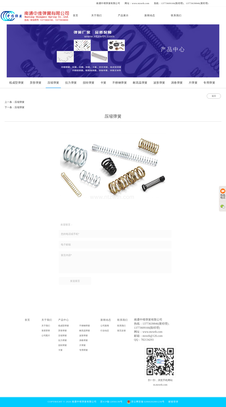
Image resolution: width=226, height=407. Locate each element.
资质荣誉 (45, 332)
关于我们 (46, 321)
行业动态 (104, 332)
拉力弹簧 (62, 342)
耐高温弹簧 (84, 332)
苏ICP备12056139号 (111, 401)
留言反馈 (121, 332)
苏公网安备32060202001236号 (146, 401)
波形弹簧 (83, 337)
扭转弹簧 (62, 346)
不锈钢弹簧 (84, 327)
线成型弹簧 (63, 327)
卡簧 (60, 351)
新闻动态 (105, 321)
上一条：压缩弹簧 (14, 102)
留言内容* (115, 264)
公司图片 (45, 337)
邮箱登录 (173, 401)
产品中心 (63, 321)
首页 (27, 321)
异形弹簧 (62, 332)
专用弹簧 (83, 351)
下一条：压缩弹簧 (14, 107)
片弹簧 (82, 346)
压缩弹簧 (62, 337)
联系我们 (122, 321)
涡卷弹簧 (83, 342)
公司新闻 (104, 327)
